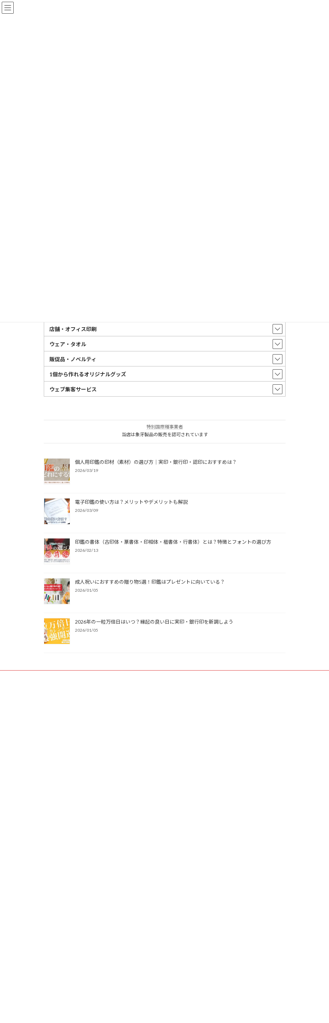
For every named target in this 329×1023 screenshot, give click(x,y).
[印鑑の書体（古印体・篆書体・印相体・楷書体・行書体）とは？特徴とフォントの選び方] (57, 551)
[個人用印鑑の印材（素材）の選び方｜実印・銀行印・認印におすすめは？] (57, 472)
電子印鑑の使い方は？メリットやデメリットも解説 (131, 502)
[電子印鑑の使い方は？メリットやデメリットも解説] (57, 512)
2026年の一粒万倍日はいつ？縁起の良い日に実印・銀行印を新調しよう (154, 622)
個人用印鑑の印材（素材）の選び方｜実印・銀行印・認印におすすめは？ (156, 462)
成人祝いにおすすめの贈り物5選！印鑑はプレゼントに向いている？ (150, 582)
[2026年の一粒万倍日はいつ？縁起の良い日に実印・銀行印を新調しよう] (57, 631)
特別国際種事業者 (164, 427)
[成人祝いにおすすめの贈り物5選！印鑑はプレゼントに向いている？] (57, 591)
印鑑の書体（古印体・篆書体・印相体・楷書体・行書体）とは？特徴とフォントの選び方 (173, 542)
